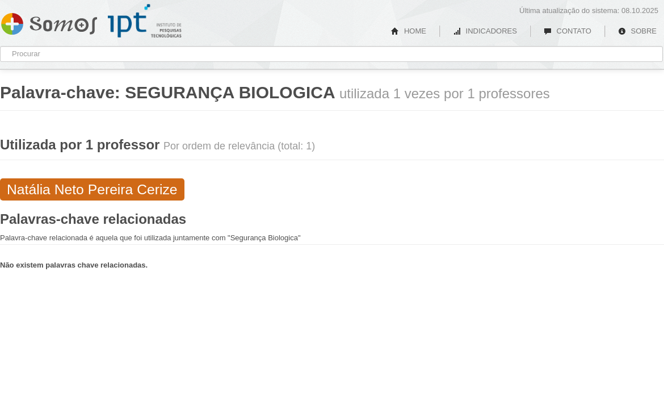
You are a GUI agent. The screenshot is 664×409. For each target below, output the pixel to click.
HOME (408, 31)
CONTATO (567, 31)
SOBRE (637, 31)
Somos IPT (49, 21)
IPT (145, 21)
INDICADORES (485, 31)
